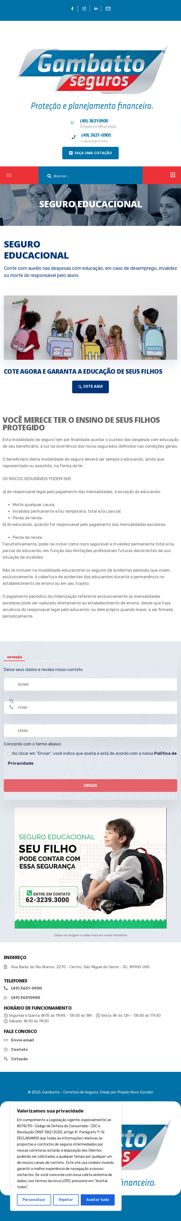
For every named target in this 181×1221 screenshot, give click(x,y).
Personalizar (34, 1200)
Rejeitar (66, 1200)
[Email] (108, 8)
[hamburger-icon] (9, 175)
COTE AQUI (90, 386)
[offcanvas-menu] (173, 175)
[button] (90, 153)
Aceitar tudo (97, 1200)
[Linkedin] (96, 8)
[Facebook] (72, 8)
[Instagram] (84, 8)
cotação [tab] (14, 657)
